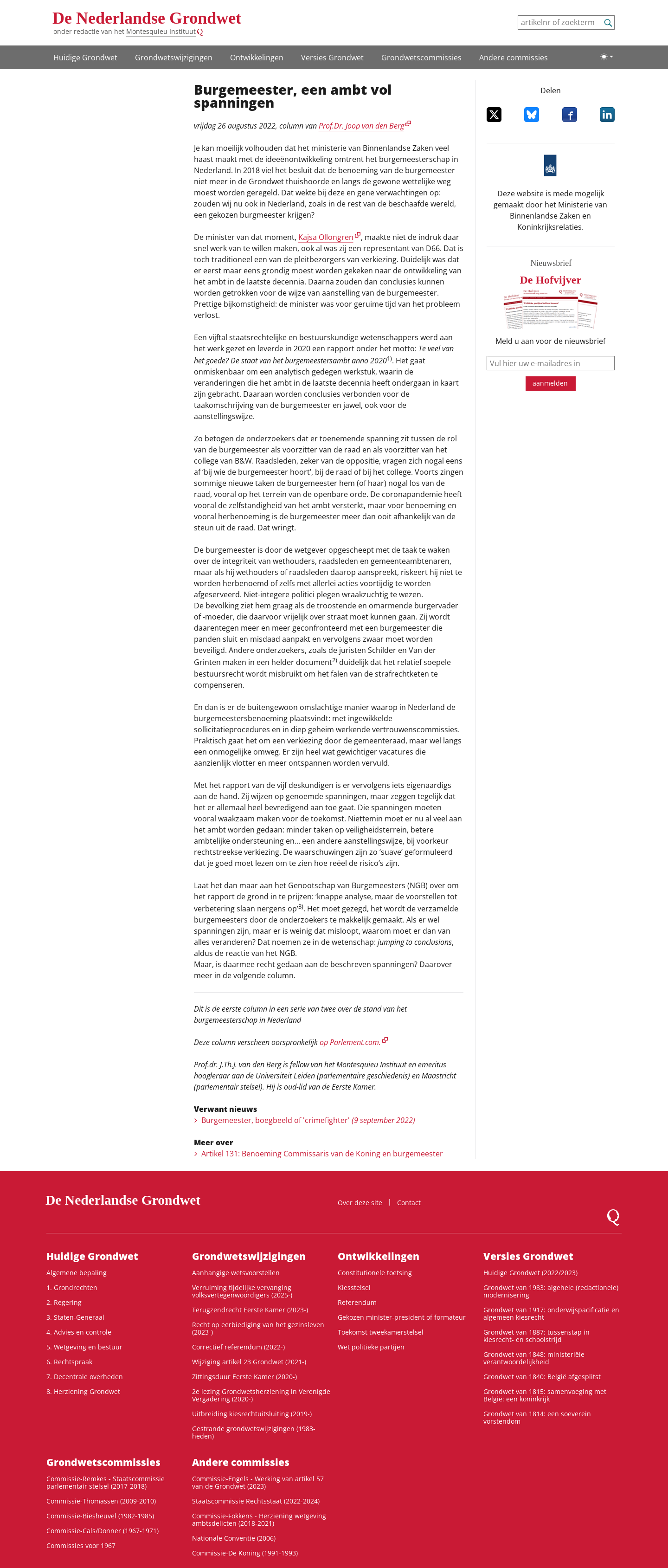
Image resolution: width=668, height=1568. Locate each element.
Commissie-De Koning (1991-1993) (245, 1553)
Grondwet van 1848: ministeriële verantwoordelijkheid (533, 1358)
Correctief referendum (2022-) (238, 1346)
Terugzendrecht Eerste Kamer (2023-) (250, 1309)
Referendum (357, 1302)
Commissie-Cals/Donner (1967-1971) (102, 1530)
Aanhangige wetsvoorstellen (236, 1272)
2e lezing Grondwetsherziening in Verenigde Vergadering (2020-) (261, 1395)
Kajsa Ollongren (325, 237)
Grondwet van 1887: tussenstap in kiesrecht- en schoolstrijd (536, 1336)
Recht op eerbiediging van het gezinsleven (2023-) (258, 1328)
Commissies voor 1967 (81, 1545)
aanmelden (550, 383)
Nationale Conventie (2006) (234, 1538)
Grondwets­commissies (421, 57)
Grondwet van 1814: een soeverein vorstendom (537, 1417)
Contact (409, 1202)
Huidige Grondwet (85, 57)
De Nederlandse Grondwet (146, 18)
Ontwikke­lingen (256, 57)
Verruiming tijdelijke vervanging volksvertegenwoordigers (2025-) (242, 1291)
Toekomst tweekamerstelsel (381, 1332)
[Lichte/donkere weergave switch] (606, 56)
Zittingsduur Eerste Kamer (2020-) (244, 1376)
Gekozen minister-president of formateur (402, 1317)
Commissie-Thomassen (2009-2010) (101, 1501)
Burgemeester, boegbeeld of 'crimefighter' (308, 1120)
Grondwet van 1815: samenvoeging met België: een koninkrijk (544, 1395)
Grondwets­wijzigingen (173, 57)
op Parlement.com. (350, 1042)
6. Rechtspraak (69, 1361)
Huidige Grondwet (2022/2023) (530, 1272)
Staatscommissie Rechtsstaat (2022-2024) (256, 1501)
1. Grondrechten (71, 1287)
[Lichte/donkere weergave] (606, 56)
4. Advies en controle (78, 1332)
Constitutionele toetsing (375, 1272)
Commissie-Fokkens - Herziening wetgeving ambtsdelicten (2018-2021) (259, 1519)
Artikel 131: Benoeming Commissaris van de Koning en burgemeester (322, 1154)
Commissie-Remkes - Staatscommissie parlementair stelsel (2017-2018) (105, 1482)
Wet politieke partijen (371, 1346)
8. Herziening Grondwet (83, 1391)
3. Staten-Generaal (75, 1317)
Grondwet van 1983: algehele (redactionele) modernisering (550, 1291)
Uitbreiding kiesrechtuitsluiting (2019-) (252, 1413)
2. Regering (64, 1302)
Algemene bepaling (76, 1272)
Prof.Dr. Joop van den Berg (361, 126)
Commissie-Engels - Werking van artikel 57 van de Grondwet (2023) (258, 1482)
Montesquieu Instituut (161, 31)
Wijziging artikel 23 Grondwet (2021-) (249, 1361)
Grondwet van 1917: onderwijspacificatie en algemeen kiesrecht (551, 1313)
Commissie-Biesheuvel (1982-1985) (100, 1515)
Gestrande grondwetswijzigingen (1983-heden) (253, 1432)
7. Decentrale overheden (84, 1376)
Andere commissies (513, 57)
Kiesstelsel (354, 1287)
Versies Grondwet (332, 57)
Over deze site (360, 1202)
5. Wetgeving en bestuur (84, 1346)
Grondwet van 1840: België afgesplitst (542, 1376)
